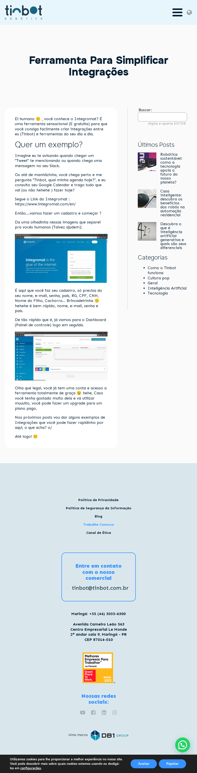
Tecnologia (158, 293)
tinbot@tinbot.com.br (100, 588)
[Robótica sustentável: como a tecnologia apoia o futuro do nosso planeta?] (147, 162)
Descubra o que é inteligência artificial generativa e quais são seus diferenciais (173, 236)
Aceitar (143, 763)
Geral (153, 283)
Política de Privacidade (98, 500)
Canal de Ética (98, 533)
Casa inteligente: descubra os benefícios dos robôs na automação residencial (172, 203)
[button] (182, 744)
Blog (98, 516)
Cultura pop (158, 278)
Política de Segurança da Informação (98, 508)
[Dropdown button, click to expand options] (189, 12)
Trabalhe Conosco (98, 524)
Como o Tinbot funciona (162, 270)
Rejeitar (172, 763)
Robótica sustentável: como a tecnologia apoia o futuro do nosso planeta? (171, 168)
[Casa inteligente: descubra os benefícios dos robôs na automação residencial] (147, 199)
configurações (30, 768)
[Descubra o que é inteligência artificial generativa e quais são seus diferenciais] (147, 231)
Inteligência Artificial (167, 288)
